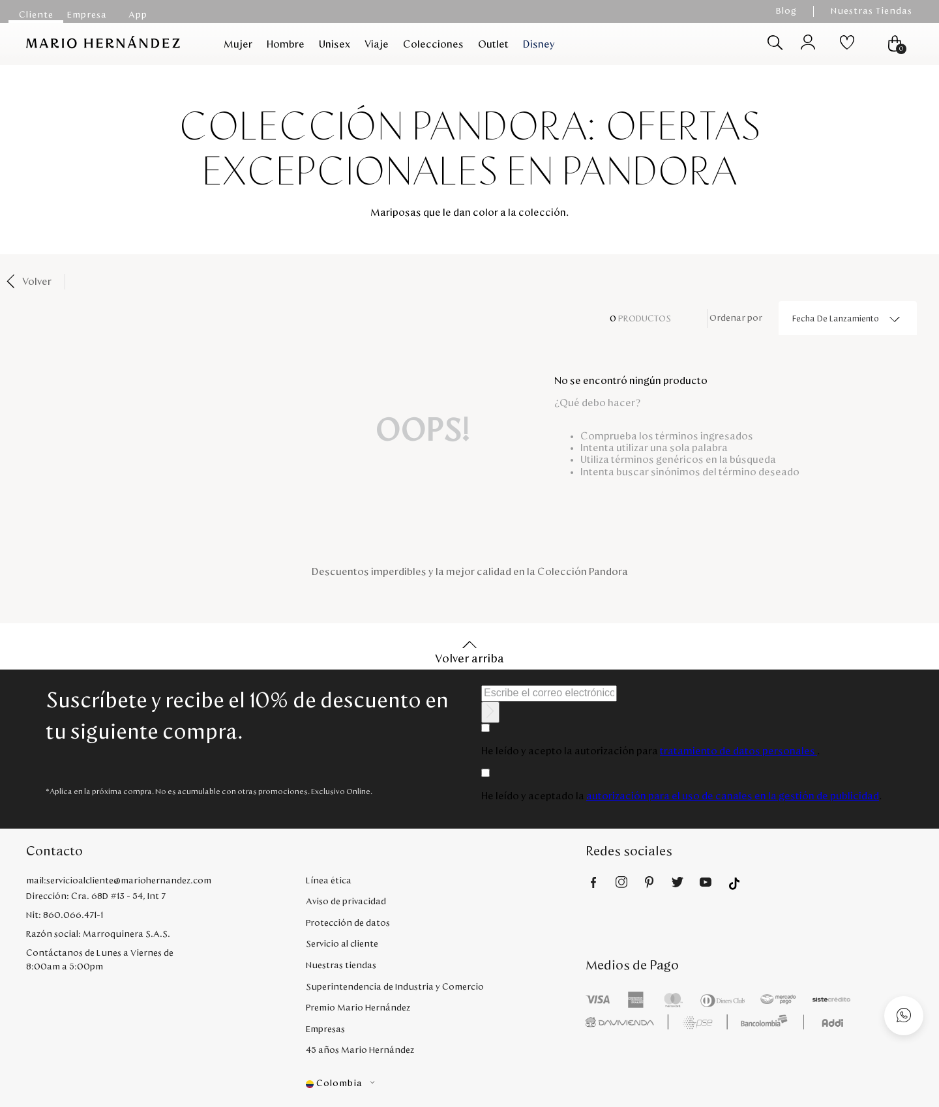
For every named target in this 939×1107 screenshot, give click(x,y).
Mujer (238, 44)
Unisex (334, 44)
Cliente (36, 15)
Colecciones (433, 44)
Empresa (87, 15)
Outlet (493, 44)
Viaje (377, 44)
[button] (446, 1083)
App (137, 15)
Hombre (286, 44)
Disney (539, 44)
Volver (37, 281)
